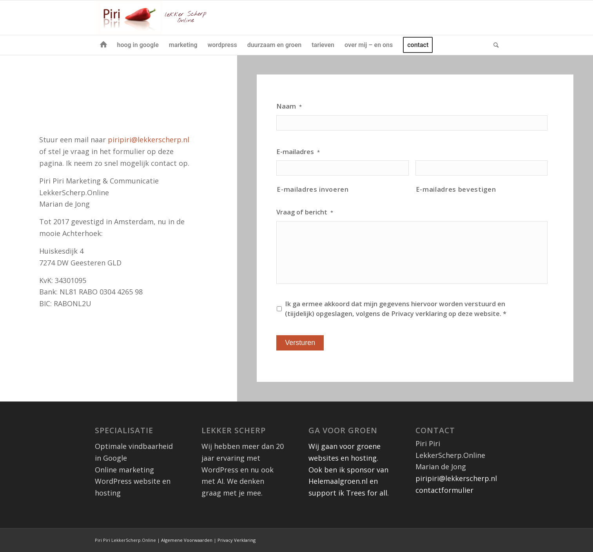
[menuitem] (103, 45)
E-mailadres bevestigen (456, 189)
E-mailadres (298, 151)
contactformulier (444, 490)
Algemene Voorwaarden (186, 540)
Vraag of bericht (304, 212)
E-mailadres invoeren (312, 189)
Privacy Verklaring (237, 540)
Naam (289, 106)
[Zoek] (493, 45)
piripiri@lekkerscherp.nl (148, 139)
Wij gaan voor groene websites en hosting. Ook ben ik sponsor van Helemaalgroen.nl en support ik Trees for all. (348, 469)
